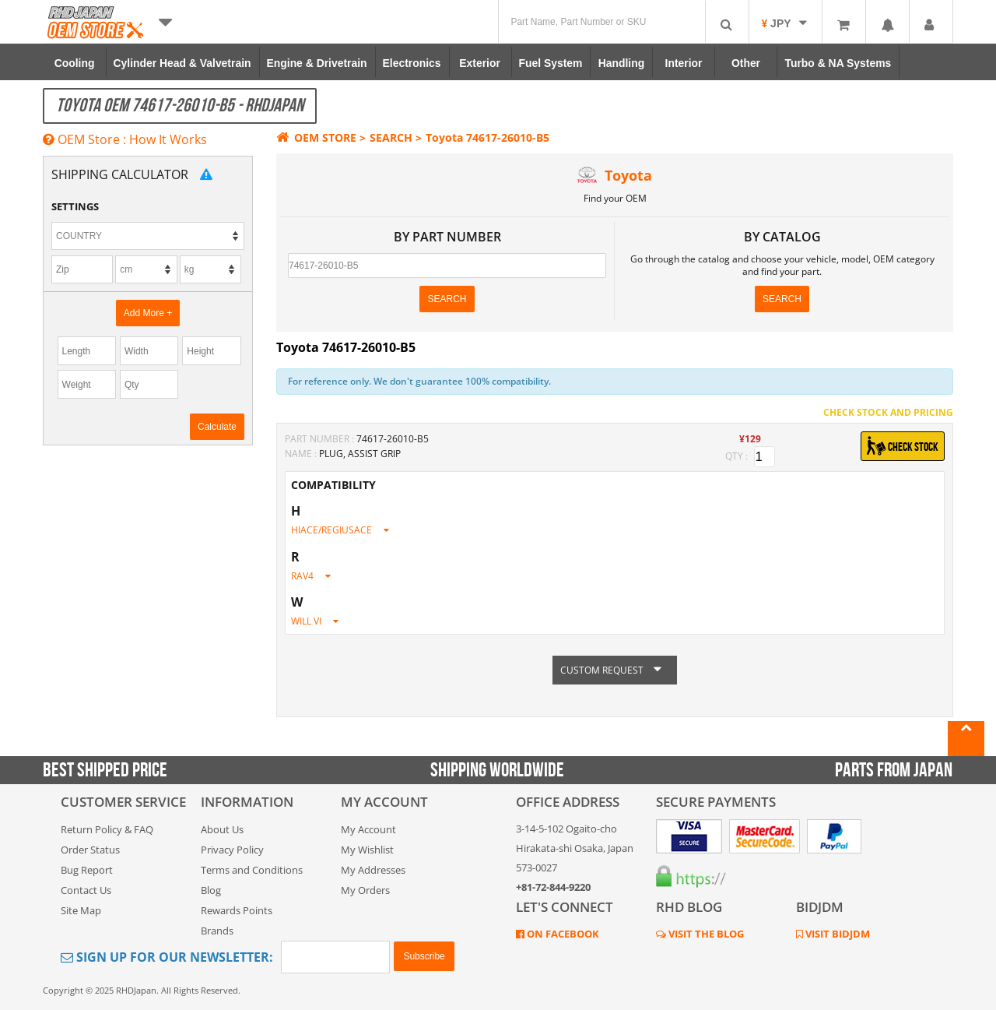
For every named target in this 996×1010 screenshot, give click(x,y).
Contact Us (86, 890)
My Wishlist (367, 850)
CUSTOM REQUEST (614, 670)
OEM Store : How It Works (125, 139)
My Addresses (373, 870)
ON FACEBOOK (561, 934)
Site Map (81, 910)
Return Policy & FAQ (107, 829)
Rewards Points (236, 910)
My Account (368, 829)
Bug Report (87, 870)
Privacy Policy (232, 850)
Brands (217, 931)
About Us (222, 829)
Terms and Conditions (252, 870)
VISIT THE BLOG (705, 934)
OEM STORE (316, 137)
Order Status (90, 850)
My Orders (365, 890)
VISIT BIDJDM (836, 934)
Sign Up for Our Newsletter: (167, 957)
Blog (211, 890)
